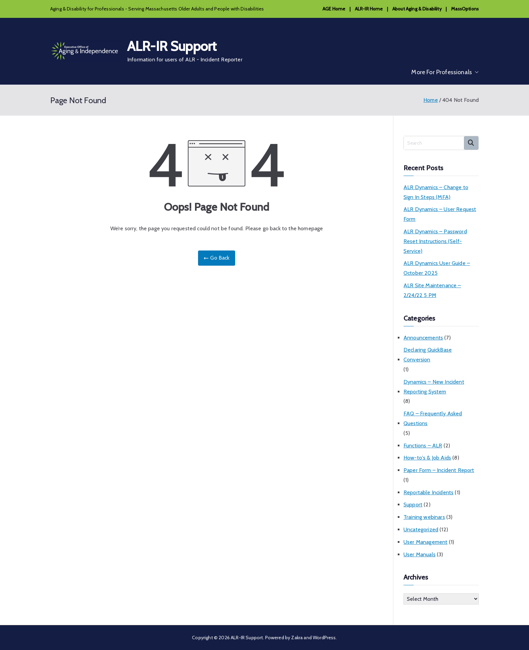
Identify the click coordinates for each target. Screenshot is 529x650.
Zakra (297, 637)
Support (412, 504)
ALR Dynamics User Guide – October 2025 (436, 268)
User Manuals (419, 554)
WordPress (324, 637)
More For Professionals (445, 72)
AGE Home (334, 9)
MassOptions (465, 9)
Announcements (423, 337)
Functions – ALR (422, 445)
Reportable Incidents (428, 492)
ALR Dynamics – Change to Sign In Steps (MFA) (435, 192)
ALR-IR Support (172, 46)
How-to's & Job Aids (427, 457)
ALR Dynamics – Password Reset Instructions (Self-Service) (435, 241)
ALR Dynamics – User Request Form (439, 214)
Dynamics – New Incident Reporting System (433, 387)
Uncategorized (420, 529)
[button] (475, 72)
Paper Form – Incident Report (438, 470)
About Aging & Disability (417, 9)
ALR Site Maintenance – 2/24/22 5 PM (432, 290)
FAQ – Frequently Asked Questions (432, 418)
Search (471, 143)
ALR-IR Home (369, 9)
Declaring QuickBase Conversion (427, 355)
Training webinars (424, 517)
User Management (425, 542)
